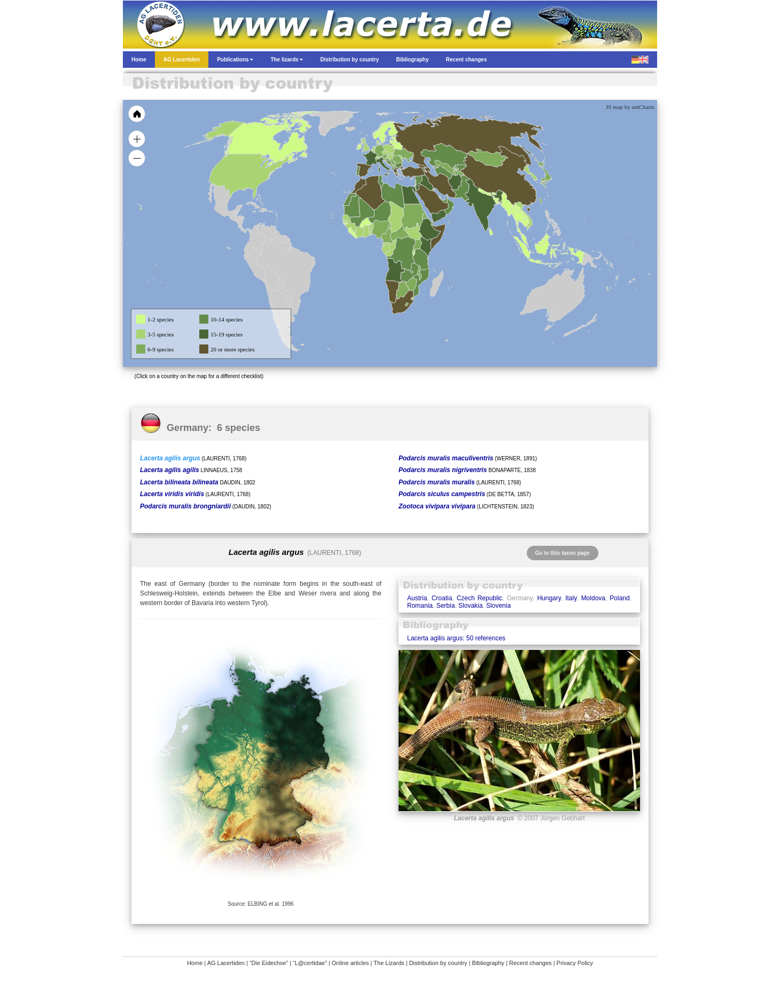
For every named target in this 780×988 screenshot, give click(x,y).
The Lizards (388, 963)
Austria (417, 598)
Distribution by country (438, 963)
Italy (570, 598)
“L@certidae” (310, 963)
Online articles (350, 963)
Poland (619, 598)
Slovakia (470, 605)
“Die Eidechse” (268, 963)
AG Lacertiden (226, 963)
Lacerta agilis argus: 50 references (456, 638)
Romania (420, 605)
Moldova (593, 598)
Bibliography (488, 963)
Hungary (548, 598)
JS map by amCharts (630, 107)
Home (194, 963)
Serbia (445, 605)
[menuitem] (444, 200)
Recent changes (530, 963)
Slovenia (498, 605)
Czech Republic (480, 598)
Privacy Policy (575, 963)
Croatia (442, 598)
